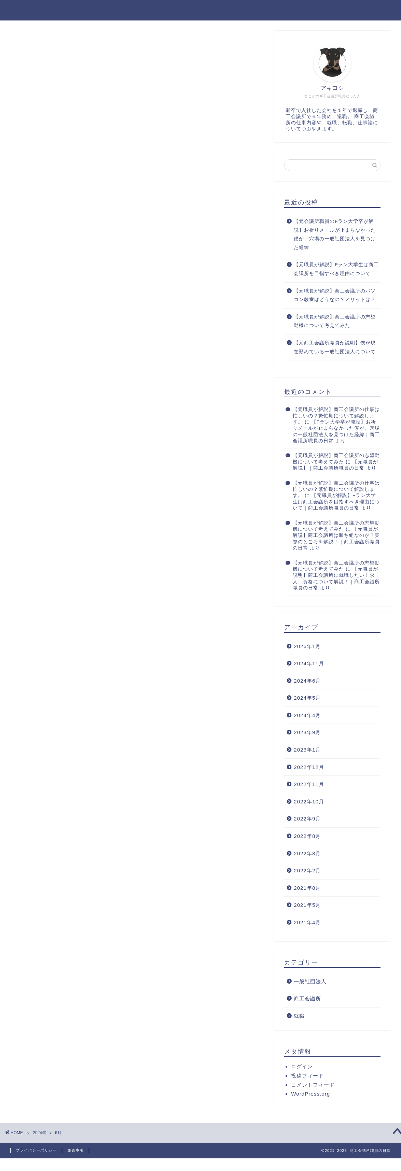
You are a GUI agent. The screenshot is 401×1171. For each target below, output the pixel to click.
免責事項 (75, 1150)
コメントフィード (313, 1085)
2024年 (39, 1132)
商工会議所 (307, 999)
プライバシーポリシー (36, 1150)
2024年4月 (307, 715)
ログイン (302, 1067)
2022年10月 (309, 802)
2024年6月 (307, 681)
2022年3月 (307, 854)
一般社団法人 (310, 982)
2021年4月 (307, 923)
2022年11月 (309, 785)
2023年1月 (307, 750)
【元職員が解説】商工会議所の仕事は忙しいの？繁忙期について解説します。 (336, 416)
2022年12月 (309, 767)
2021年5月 (307, 906)
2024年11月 (309, 664)
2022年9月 (307, 819)
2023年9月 (307, 733)
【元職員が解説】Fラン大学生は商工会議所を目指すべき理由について (336, 270)
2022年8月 (307, 836)
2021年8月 (307, 888)
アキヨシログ (200, 9)
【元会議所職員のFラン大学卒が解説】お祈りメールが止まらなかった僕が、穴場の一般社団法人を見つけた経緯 (335, 235)
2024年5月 (307, 698)
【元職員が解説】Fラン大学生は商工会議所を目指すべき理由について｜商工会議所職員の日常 (336, 502)
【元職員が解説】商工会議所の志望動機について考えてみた (335, 322)
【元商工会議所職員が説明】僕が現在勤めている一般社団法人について (335, 348)
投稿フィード (307, 1076)
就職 (299, 1016)
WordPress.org (310, 1094)
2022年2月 (307, 871)
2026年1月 (307, 646)
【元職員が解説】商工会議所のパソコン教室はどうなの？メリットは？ (335, 296)
